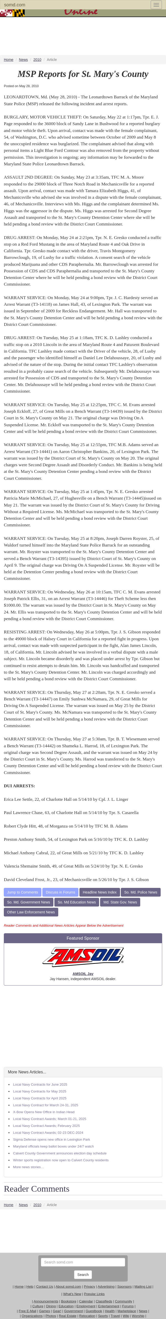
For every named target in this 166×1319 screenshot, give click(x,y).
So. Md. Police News (140, 892)
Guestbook (94, 1311)
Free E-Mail (27, 1311)
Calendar (86, 1301)
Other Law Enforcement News (31, 912)
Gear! (57, 1311)
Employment (85, 1306)
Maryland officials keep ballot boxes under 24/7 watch (53, 1146)
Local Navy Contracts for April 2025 (39, 1098)
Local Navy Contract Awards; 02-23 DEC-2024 (48, 1133)
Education (66, 1306)
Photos (50, 1316)
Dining (51, 1306)
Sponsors (124, 1286)
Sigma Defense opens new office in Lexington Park (51, 1139)
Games (44, 1311)
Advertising (106, 1286)
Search (83, 1275)
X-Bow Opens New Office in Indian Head (44, 1112)
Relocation (87, 1316)
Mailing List (142, 1286)
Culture (37, 1306)
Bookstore (68, 1301)
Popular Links (94, 1294)
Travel (115, 1316)
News (143, 1311)
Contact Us (44, 1286)
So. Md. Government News (28, 902)
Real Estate (67, 1316)
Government (73, 1311)
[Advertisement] (83, 1026)
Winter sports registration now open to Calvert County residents (61, 1160)
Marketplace (126, 1311)
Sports (103, 1316)
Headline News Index (99, 892)
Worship (138, 1316)
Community (123, 1301)
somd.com (14, 4)
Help (29, 1286)
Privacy (89, 1286)
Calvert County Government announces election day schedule (59, 1153)
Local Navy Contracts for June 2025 (40, 1084)
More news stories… (28, 1167)
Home (19, 1286)
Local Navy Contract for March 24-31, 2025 (45, 1105)
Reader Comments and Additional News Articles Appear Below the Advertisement (63, 925)
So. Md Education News (77, 902)
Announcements (46, 1301)
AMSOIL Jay (83, 974)
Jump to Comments (22, 892)
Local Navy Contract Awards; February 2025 (46, 1126)
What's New (72, 1294)
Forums (128, 1306)
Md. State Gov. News (120, 902)
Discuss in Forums (60, 892)
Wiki (126, 1316)
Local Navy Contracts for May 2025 (39, 1091)
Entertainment (108, 1306)
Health (110, 1311)
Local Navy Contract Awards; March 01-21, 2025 (49, 1119)
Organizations (32, 1316)
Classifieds (104, 1301)
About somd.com (68, 1286)
